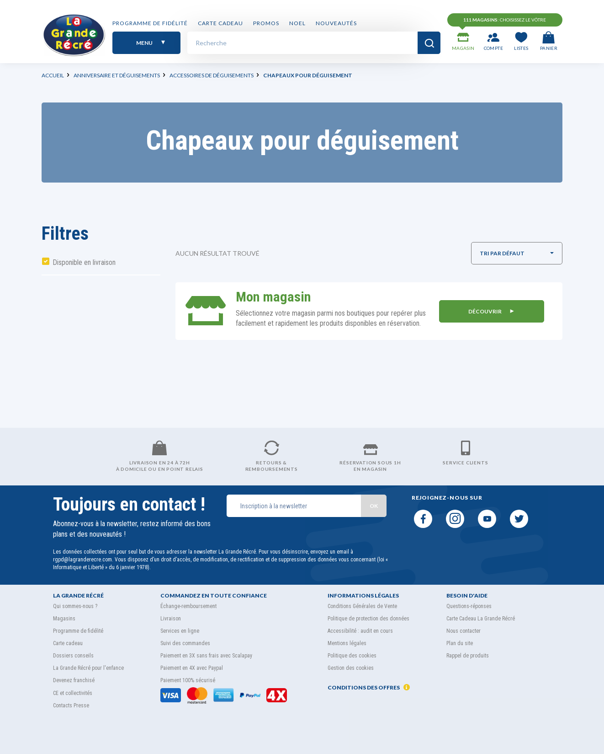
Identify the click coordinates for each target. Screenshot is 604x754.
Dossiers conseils (73, 655)
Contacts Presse (71, 705)
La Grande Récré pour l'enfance (88, 668)
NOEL (297, 24)
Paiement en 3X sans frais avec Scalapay (206, 655)
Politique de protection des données (368, 618)
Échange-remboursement (188, 606)
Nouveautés (336, 24)
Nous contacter (463, 631)
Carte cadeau (220, 24)
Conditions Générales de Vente (362, 606)
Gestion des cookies (351, 668)
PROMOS (266, 24)
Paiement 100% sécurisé (187, 680)
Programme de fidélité (150, 24)
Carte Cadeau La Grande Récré (480, 618)
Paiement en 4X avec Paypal (191, 668)
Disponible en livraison (84, 262)
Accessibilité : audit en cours (360, 631)
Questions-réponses (469, 606)
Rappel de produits (467, 655)
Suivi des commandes (185, 643)
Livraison (170, 618)
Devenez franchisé (74, 680)
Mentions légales (347, 643)
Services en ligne (179, 631)
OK (374, 505)
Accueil (53, 75)
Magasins (64, 618)
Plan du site (459, 643)
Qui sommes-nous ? (75, 606)
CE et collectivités (72, 693)
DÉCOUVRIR (490, 310)
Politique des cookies (352, 655)
